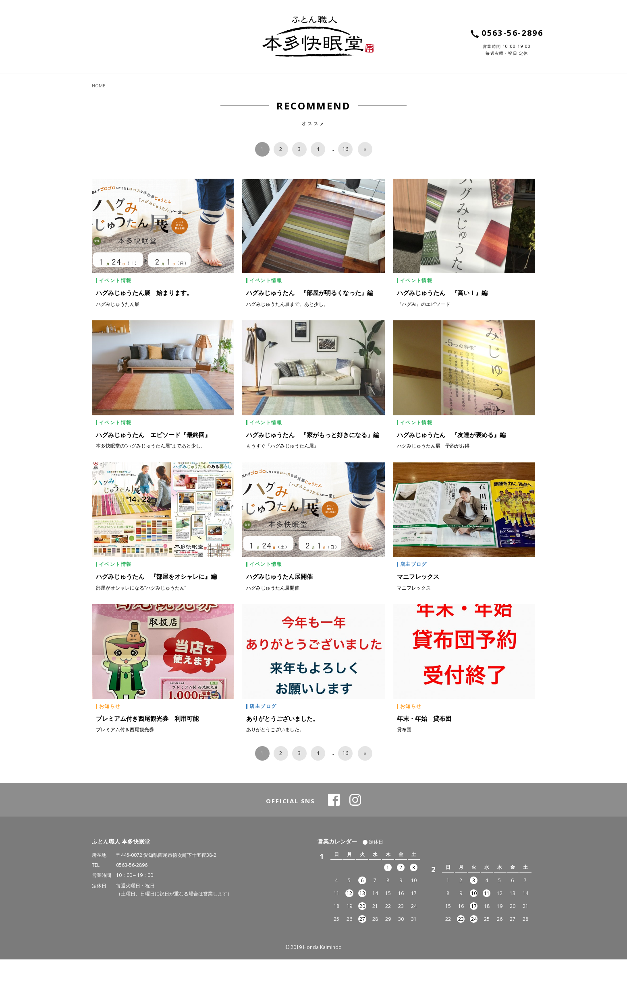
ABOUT (250, 83)
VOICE (399, 83)
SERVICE (173, 83)
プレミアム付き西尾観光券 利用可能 (147, 747)
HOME (98, 114)
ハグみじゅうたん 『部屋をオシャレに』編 (156, 605)
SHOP (454, 83)
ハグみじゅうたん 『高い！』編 (442, 321)
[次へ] (365, 178)
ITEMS (107, 83)
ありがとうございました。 (282, 747)
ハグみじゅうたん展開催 (279, 605)
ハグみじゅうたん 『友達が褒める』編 (451, 463)
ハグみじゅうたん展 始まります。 (144, 321)
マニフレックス (418, 605)
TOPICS (330, 83)
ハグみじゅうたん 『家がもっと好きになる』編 (312, 463)
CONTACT (514, 83)
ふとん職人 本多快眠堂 (121, 870)
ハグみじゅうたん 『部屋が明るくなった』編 (309, 321)
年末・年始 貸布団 (424, 747)
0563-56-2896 (131, 893)
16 (345, 177)
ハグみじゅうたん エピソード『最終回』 (153, 463)
